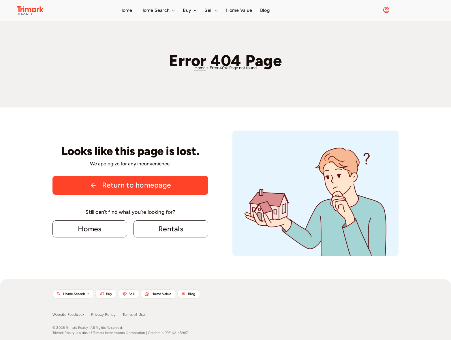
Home (200, 67)
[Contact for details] (89, 229)
